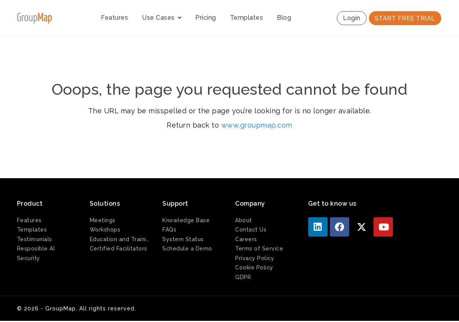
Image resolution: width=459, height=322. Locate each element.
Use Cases (161, 17)
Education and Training (120, 239)
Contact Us (250, 230)
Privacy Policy (254, 258)
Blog (284, 17)
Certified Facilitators (118, 248)
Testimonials (34, 239)
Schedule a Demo (187, 248)
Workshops (105, 230)
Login (351, 18)
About (243, 220)
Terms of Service (259, 248)
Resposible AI (36, 248)
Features (114, 17)
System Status (183, 239)
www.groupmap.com (256, 125)
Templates (246, 17)
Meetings (103, 220)
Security (28, 258)
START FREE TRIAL (405, 18)
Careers (246, 239)
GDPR (243, 277)
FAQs (169, 230)
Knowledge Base (186, 220)
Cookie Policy (254, 267)
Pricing (205, 17)
